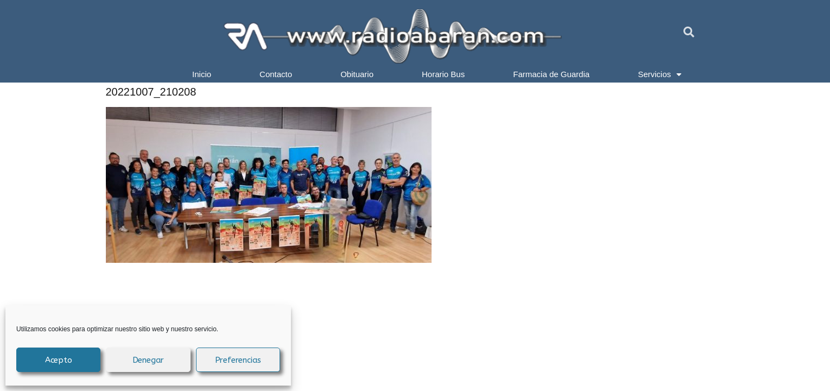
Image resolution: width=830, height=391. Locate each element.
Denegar (148, 360)
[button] (689, 32)
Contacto (275, 74)
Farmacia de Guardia (551, 74)
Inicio (201, 74)
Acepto (58, 360)
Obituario (356, 74)
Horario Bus (443, 74)
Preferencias (238, 360)
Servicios (659, 74)
